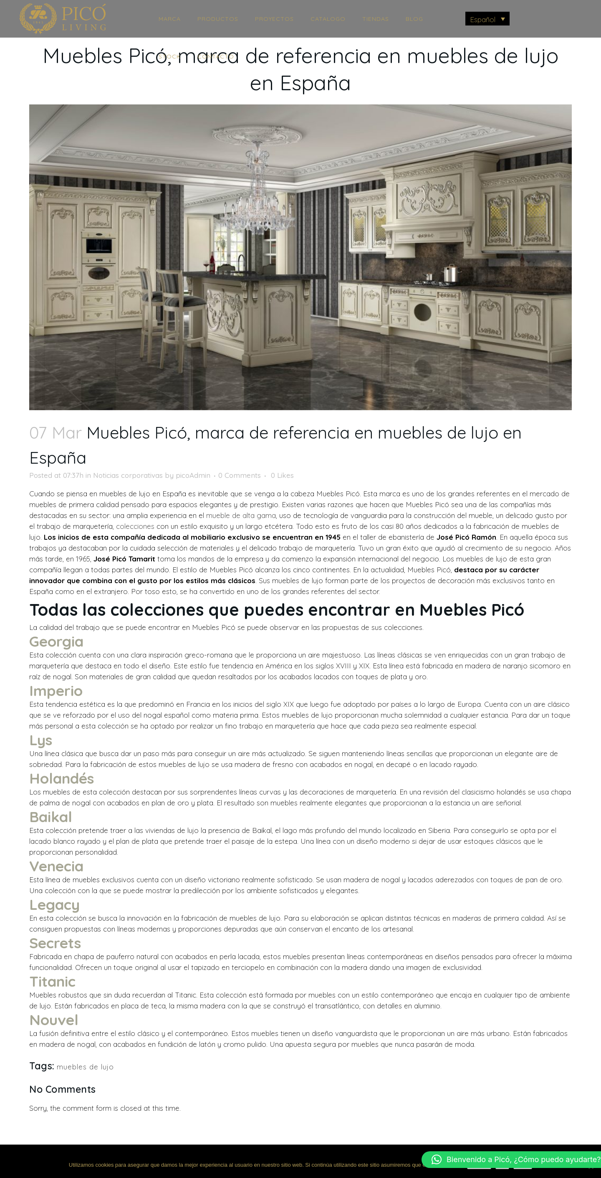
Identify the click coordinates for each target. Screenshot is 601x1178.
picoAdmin (193, 475)
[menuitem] (487, 18)
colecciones (135, 526)
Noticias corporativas (128, 475)
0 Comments (239, 475)
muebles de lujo (85, 1066)
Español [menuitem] (482, 19)
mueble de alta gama (241, 515)
